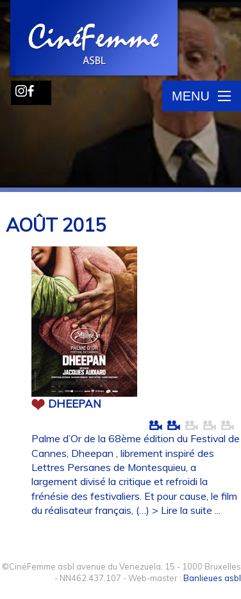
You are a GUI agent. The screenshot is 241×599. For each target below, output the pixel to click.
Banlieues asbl (212, 578)
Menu (201, 96)
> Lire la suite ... (186, 510)
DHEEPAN (74, 403)
